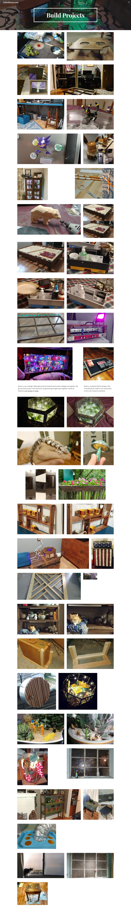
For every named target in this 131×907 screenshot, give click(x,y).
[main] (65, 15)
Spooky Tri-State (33, 391)
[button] (129, 2)
